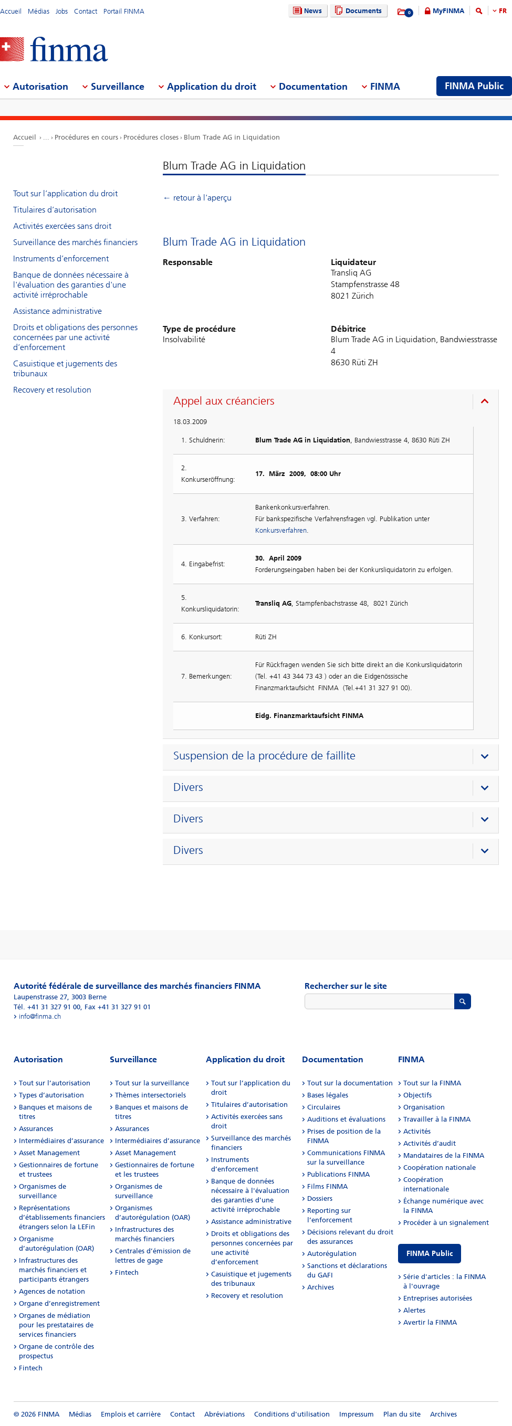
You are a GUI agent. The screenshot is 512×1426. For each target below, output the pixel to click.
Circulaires (323, 1107)
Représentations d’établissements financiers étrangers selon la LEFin (62, 1217)
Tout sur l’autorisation (54, 1083)
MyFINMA (448, 11)
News (306, 11)
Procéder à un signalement (446, 1223)
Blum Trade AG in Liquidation (232, 137)
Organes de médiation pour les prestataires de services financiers (56, 1325)
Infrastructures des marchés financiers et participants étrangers (54, 1269)
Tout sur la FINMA (432, 1083)
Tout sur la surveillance (152, 1083)
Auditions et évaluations (346, 1119)
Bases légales (327, 1095)
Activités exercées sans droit (62, 226)
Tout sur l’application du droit (65, 193)
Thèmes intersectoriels (150, 1095)
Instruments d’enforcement (61, 258)
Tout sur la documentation (350, 1083)
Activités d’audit (429, 1143)
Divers (188, 787)
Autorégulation (332, 1254)
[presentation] (333, 402)
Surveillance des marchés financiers (75, 242)
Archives (320, 1287)
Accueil (11, 11)
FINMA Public (429, 1253)
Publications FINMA (338, 1174)
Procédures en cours (86, 137)
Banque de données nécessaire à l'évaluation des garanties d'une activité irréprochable (71, 285)
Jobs (62, 11)
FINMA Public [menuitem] (474, 86)
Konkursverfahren (281, 530)
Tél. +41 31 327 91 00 (47, 1007)
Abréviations (224, 1414)
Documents (357, 11)
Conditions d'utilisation (292, 1414)
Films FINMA (327, 1186)
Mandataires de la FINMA (443, 1155)
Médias (38, 11)
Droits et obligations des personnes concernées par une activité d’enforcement (75, 337)
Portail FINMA (123, 11)
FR (503, 11)
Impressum (356, 1414)
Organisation (424, 1107)
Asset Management (49, 1153)
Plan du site (402, 1414)
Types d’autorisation (51, 1095)
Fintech (31, 1368)
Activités (417, 1131)
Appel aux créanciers (224, 401)
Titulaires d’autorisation (55, 210)
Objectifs (417, 1095)
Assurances (36, 1129)
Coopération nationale (439, 1167)
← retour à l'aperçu (197, 198)
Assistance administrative (57, 311)
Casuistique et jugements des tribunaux (65, 368)
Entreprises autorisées (437, 1298)
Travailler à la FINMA (437, 1119)
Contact (85, 11)
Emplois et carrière (131, 1414)
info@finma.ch (40, 1016)
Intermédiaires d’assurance (61, 1141)
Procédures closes (151, 137)
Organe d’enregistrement (59, 1303)
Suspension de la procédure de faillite (264, 756)
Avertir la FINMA (430, 1322)
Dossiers (319, 1198)
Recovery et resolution (52, 390)
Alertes (414, 1310)
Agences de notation (52, 1291)
